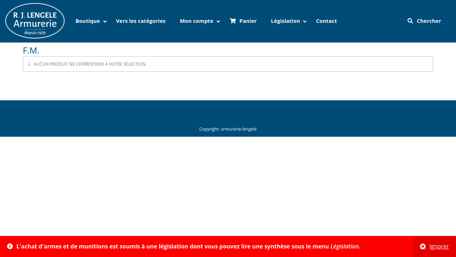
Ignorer (439, 246)
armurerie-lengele (238, 129)
